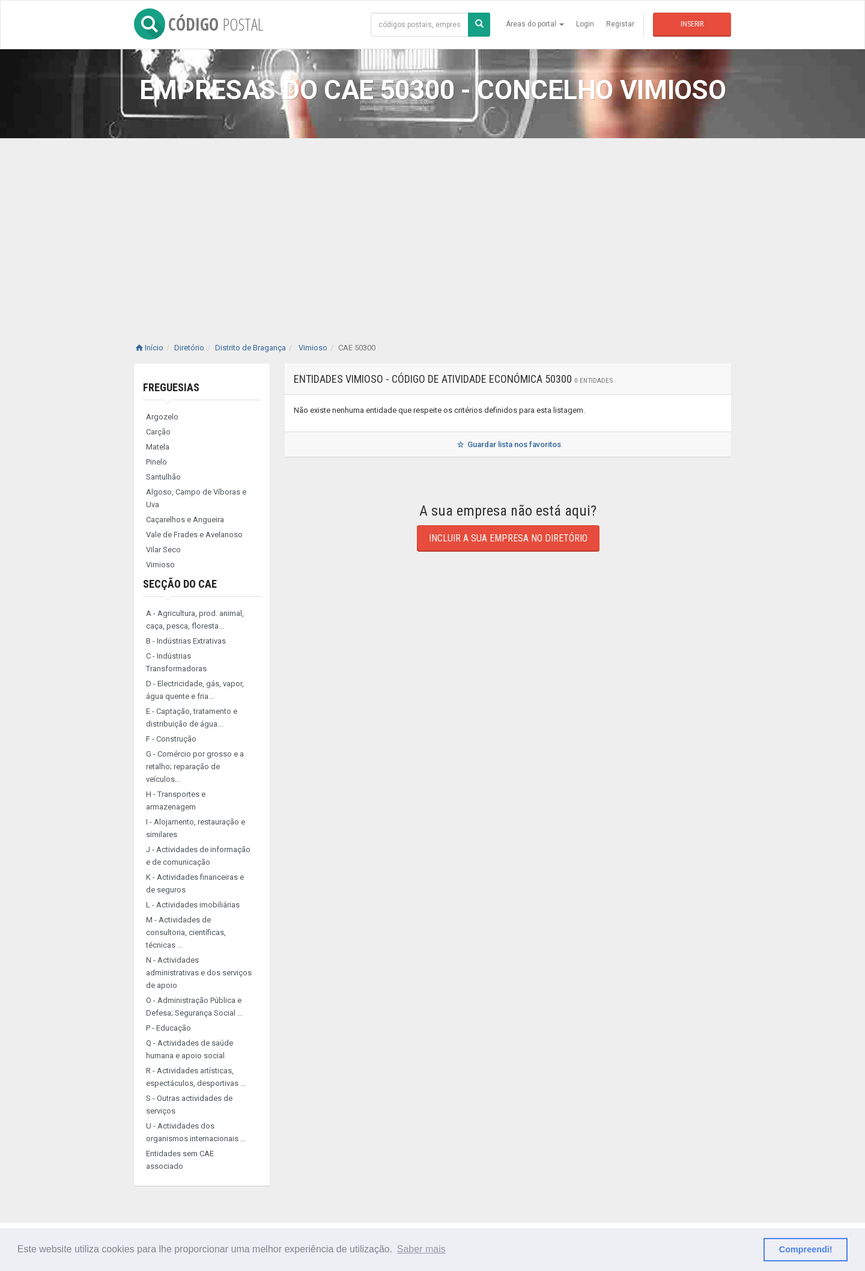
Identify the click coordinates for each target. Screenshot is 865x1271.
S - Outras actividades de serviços (189, 1104)
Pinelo (156, 461)
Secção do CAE (180, 584)
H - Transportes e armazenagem (175, 800)
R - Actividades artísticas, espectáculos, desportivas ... (196, 1077)
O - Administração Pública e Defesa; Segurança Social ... (194, 1006)
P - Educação (168, 1027)
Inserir (692, 24)
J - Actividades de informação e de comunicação (198, 856)
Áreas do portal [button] (535, 24)
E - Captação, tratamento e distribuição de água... (191, 717)
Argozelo (162, 416)
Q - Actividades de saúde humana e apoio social (189, 1049)
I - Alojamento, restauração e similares (195, 828)
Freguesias (171, 387)
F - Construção (171, 738)
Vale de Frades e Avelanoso (194, 534)
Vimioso (160, 564)
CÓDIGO (198, 24)
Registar (620, 24)
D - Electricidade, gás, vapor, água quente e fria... (195, 690)
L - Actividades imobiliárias (193, 904)
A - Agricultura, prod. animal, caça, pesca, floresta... (195, 619)
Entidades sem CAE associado (180, 1160)
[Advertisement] (432, 228)
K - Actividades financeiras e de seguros (195, 883)
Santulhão (163, 476)
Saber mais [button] (421, 1249)
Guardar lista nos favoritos (508, 444)
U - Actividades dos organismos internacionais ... (196, 1132)
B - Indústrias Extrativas (186, 640)
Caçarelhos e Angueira (185, 519)
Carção (158, 431)
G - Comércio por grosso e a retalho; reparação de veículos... (195, 766)
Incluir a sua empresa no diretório (508, 538)
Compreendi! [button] (806, 1249)
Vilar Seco (163, 549)
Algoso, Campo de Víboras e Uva (196, 498)
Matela (157, 446)
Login (585, 24)
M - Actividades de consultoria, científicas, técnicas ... (186, 932)
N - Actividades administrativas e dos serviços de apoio (199, 973)
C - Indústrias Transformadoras (176, 662)
